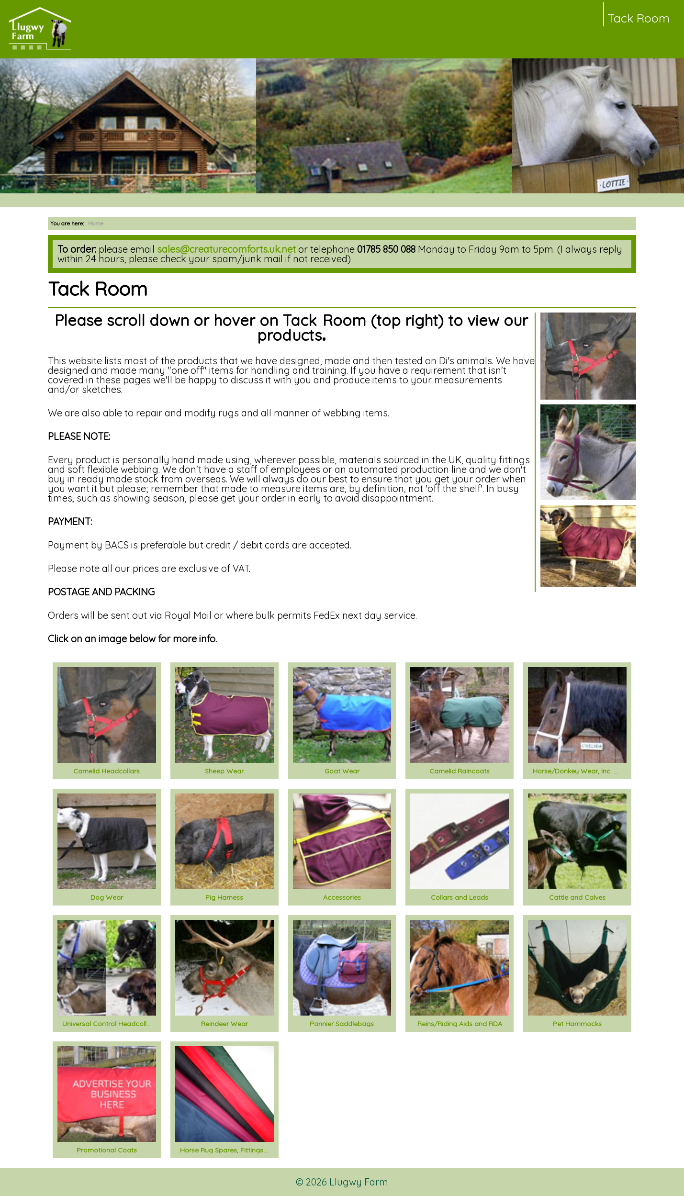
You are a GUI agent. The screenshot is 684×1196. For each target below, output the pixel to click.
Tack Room (638, 18)
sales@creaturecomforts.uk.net (226, 249)
